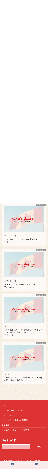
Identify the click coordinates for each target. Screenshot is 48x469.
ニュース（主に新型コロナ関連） (15, 420)
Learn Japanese (8, 415)
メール (12, 465)
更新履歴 (5, 425)
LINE (36, 465)
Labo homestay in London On (13, 410)
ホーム (4, 405)
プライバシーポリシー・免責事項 (15, 430)
